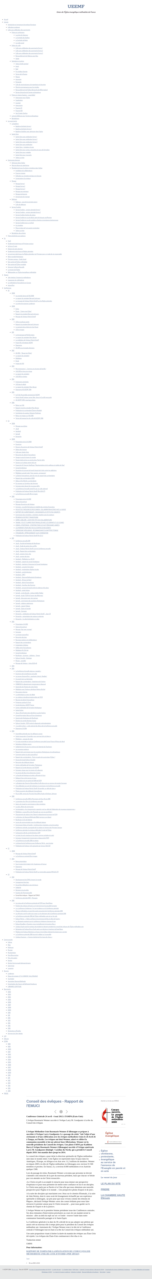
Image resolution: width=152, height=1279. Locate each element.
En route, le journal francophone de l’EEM (40, 1269)
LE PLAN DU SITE (111, 1183)
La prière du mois (56, 1269)
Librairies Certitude (76, 1272)
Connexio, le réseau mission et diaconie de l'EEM (91, 1269)
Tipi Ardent (102, 1272)
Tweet (27, 1258)
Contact (108, 1272)
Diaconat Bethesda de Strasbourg (90, 1272)
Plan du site (15, 1269)
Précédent (56, 1111)
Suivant (66, 1111)
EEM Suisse (76, 1269)
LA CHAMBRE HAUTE (113, 1195)
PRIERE (105, 1189)
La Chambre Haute (67, 1269)
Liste (61, 1111)
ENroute (105, 1198)
